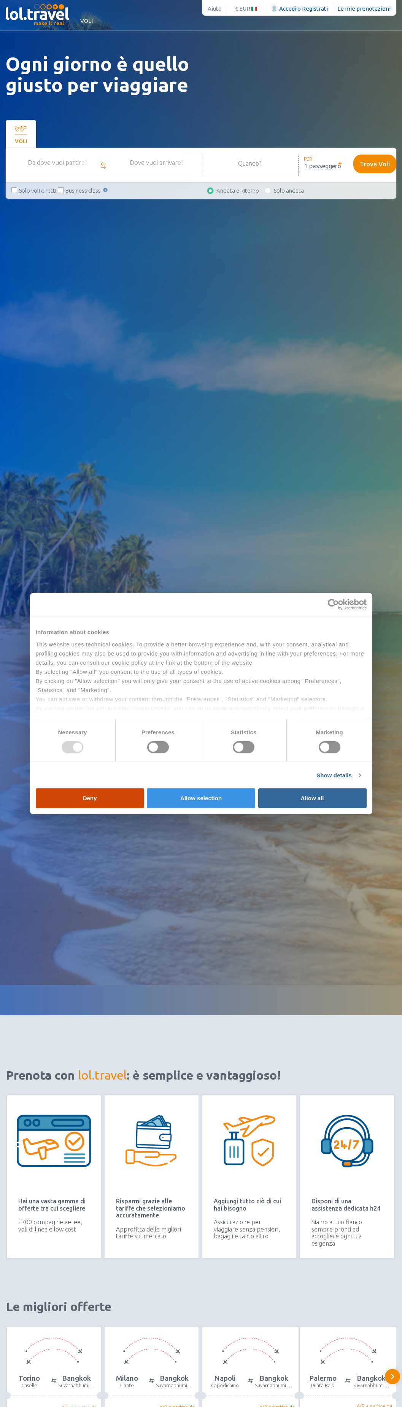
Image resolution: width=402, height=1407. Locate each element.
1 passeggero (322, 166)
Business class (87, 195)
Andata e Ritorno (237, 195)
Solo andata (289, 195)
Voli (86, 21)
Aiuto (215, 8)
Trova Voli (371, 167)
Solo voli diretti (37, 195)
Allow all (312, 798)
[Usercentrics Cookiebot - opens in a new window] (333, 604)
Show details (334, 775)
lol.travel (102, 1075)
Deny (90, 798)
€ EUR (246, 8)
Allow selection (201, 798)
